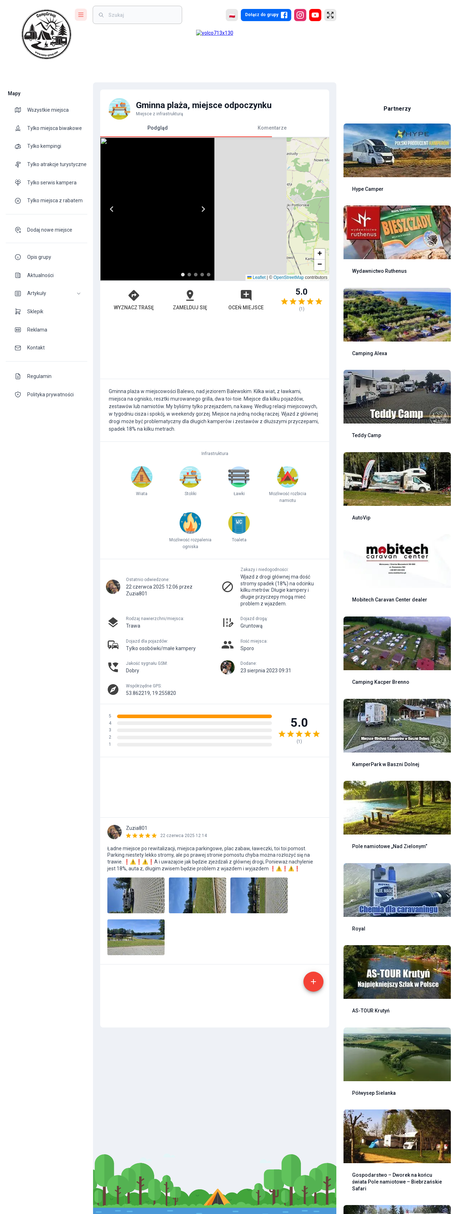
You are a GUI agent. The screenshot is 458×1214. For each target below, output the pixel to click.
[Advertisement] (214, 442)
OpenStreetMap (288, 370)
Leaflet (256, 370)
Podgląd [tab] (157, 131)
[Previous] (111, 209)
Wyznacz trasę (134, 392)
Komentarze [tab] (272, 128)
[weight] (141, 15)
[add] (313, 1144)
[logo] (46, 34)
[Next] (317, 209)
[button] (46, 293)
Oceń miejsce (246, 392)
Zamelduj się (190, 392)
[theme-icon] (20, 109)
